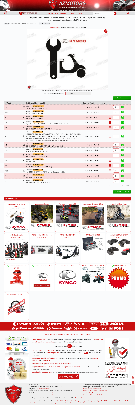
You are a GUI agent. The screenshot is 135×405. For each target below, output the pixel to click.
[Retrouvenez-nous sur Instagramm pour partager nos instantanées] (71, 377)
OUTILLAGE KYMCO (93, 235)
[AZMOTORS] (16, 307)
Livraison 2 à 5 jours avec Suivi (43, 350)
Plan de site (79, 398)
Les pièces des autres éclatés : (54, 93)
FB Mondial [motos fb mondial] (107, 401)
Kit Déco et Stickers (67, 266)
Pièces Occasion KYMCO (42, 266)
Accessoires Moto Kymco (118, 204)
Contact (71, 13)
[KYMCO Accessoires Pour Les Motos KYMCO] (118, 216)
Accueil (50, 13)
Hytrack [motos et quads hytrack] (99, 401)
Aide (79, 13)
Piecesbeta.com (70, 403)
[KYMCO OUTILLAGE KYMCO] (93, 243)
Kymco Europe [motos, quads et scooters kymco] (75, 401)
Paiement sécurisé (38, 340)
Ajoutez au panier (121, 98)
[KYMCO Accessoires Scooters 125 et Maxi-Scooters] (93, 218)
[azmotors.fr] (28, 13)
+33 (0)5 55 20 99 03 (42, 389)
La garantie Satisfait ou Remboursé (44, 358)
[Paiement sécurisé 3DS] (17, 346)
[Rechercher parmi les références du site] (103, 13)
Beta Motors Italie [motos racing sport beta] (62, 401)
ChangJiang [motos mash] (91, 401)
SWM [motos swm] (115, 401)
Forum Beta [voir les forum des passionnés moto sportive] (33, 403)
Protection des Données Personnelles (95, 391)
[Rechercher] (115, 13)
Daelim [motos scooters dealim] (127, 401)
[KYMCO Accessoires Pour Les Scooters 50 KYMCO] (67, 216)
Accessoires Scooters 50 (67, 204)
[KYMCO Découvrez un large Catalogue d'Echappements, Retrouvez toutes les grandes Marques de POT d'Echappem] (67, 249)
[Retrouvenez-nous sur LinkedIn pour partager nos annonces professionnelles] (76, 377)
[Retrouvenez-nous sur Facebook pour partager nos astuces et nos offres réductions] (61, 377)
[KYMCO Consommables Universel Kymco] (16, 218)
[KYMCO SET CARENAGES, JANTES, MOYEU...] (118, 278)
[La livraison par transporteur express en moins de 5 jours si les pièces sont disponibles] (17, 369)
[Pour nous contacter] (117, 370)
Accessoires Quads (42, 204)
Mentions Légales (88, 393)
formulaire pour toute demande (43, 395)
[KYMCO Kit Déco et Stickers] (67, 278)
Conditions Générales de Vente (93, 395)
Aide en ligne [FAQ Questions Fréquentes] (46, 360)
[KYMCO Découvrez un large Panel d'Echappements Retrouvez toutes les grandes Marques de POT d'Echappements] (42, 249)
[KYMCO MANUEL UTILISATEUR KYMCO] (93, 275)
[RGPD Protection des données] (117, 349)
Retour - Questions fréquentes (92, 389)
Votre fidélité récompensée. (42, 372)
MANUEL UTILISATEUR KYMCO (93, 266)
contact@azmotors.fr (54, 393)
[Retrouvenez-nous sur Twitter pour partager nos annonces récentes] (66, 377)
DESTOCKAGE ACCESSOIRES (16, 294)
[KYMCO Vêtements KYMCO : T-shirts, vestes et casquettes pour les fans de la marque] (16, 277)
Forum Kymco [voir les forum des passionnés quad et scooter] (44, 403)
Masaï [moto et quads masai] (79, 403)
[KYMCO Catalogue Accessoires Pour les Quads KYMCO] (42, 216)
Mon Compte (60, 13)
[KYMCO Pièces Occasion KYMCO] (42, 278)
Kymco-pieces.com (56, 403)
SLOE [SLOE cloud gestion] (84, 403)
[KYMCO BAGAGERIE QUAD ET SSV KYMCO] (118, 246)
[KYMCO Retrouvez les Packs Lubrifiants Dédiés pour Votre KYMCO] (16, 249)
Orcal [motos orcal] (121, 401)
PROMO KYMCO (118, 266)
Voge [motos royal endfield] (83, 401)
